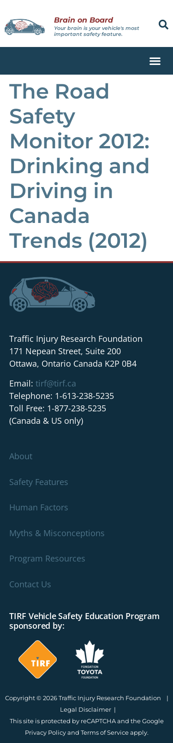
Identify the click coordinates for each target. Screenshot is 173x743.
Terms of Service (105, 732)
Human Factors (38, 507)
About (20, 456)
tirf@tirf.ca (56, 383)
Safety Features (38, 481)
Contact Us (30, 584)
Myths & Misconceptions (57, 532)
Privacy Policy (45, 732)
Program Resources (47, 558)
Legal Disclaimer (85, 709)
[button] (163, 24)
